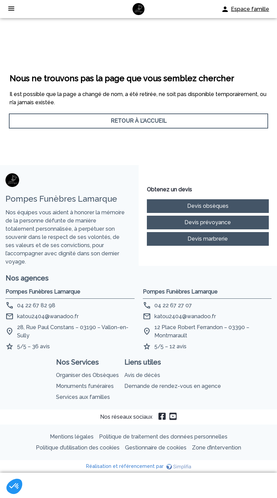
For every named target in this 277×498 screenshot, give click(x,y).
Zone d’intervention (216, 447)
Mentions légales (72, 436)
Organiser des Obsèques (87, 375)
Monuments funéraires (85, 386)
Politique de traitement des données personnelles (163, 436)
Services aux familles (83, 397)
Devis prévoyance (207, 222)
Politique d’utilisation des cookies (78, 447)
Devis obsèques (207, 206)
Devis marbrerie (208, 238)
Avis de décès (142, 375)
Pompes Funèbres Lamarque (42, 291)
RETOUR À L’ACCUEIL (139, 121)
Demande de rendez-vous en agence (172, 386)
